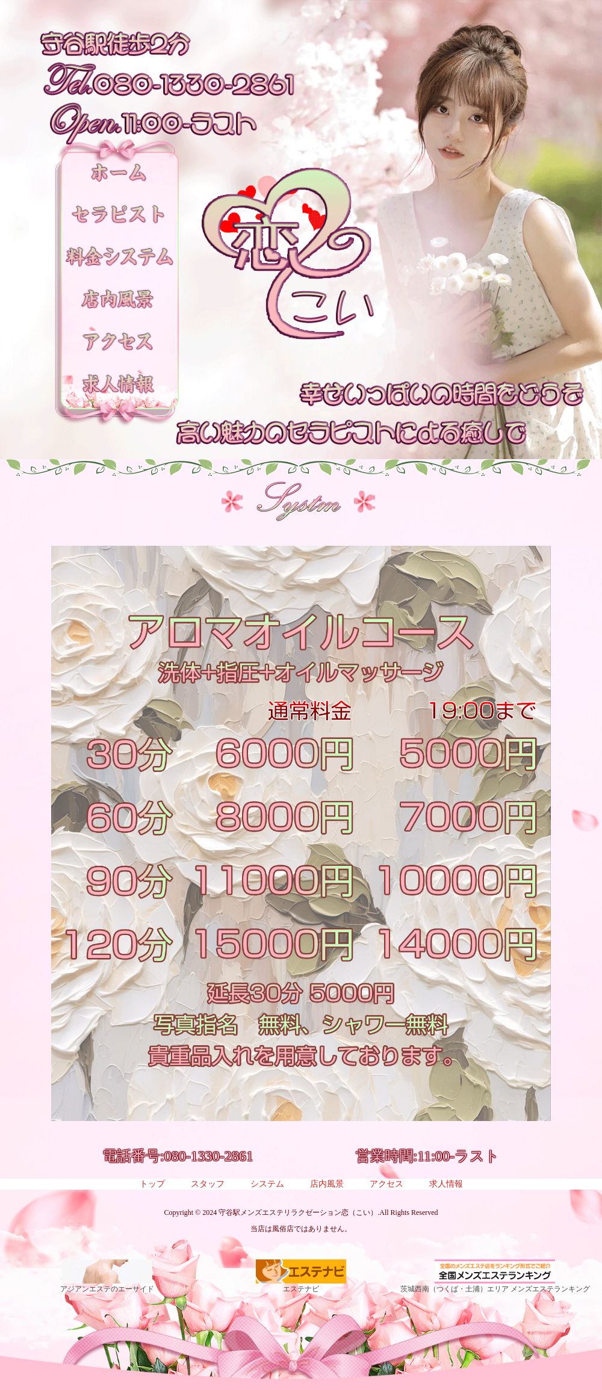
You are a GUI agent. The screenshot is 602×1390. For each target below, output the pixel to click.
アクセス (386, 1184)
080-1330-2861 (209, 1156)
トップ (152, 1184)
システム (267, 1184)
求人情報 (446, 1184)
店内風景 (327, 1184)
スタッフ (208, 1184)
